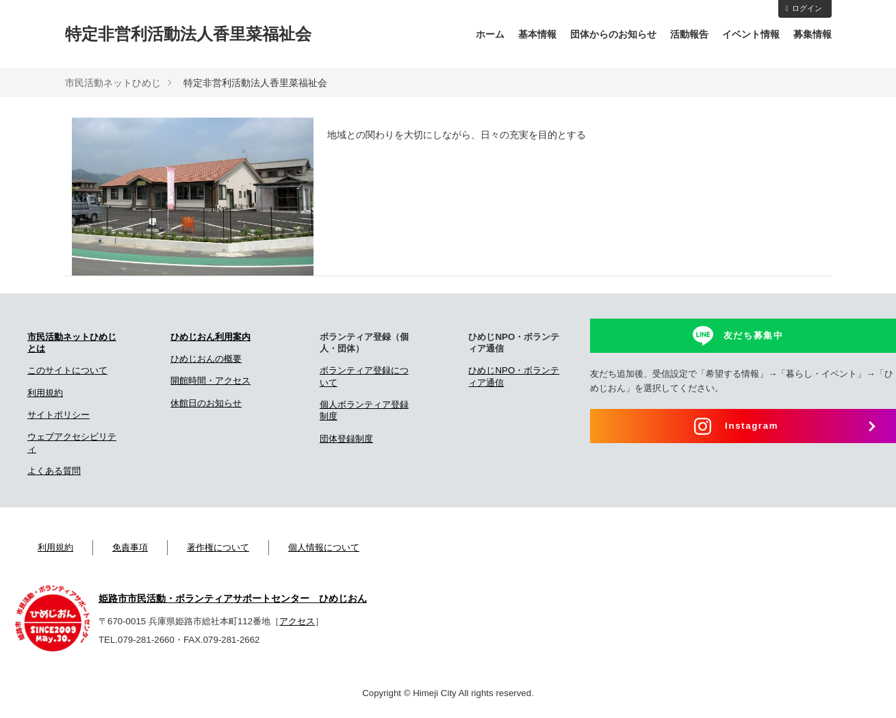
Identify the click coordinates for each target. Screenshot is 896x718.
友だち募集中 (754, 335)
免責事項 (130, 547)
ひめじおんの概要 (206, 359)
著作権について (218, 547)
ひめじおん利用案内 (210, 337)
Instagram (751, 426)
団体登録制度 (346, 439)
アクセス (297, 621)
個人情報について (323, 547)
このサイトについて (67, 370)
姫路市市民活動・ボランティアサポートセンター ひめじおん (233, 598)
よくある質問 (54, 471)
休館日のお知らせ (206, 403)
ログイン (803, 8)
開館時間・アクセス (210, 380)
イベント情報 (751, 34)
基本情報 (537, 34)
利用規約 (45, 393)
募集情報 (812, 34)
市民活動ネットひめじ (113, 82)
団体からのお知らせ (613, 34)
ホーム (490, 34)
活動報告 (689, 34)
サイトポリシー (58, 415)
